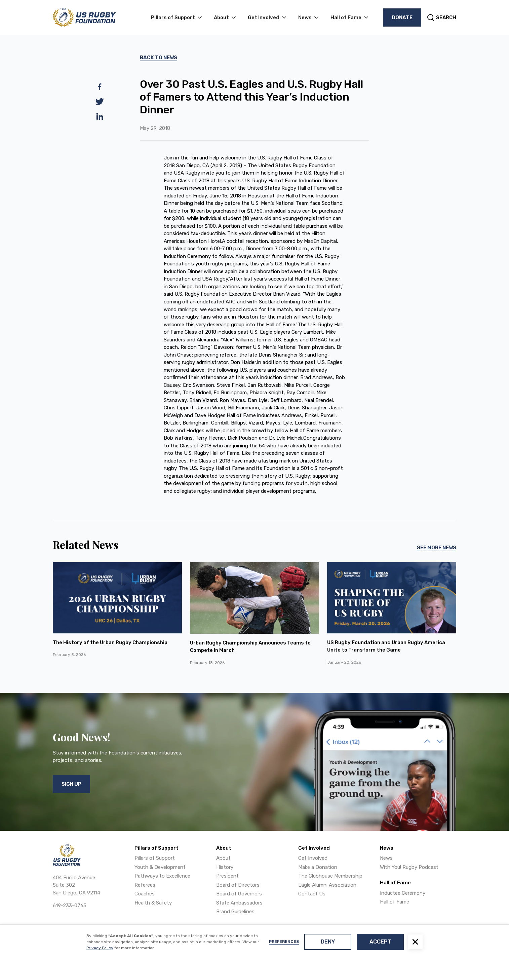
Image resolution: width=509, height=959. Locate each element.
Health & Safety (153, 903)
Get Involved (312, 858)
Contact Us (311, 894)
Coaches (144, 894)
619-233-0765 (69, 905)
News (386, 858)
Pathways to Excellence (162, 876)
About (223, 858)
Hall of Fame (394, 902)
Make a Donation (317, 867)
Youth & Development (160, 867)
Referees (144, 885)
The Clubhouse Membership (330, 876)
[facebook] (100, 87)
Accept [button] (380, 941)
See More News (436, 548)
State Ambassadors (239, 903)
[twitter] (100, 102)
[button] (415, 941)
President (227, 876)
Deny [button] (328, 941)
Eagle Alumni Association (327, 885)
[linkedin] (100, 116)
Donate (402, 17)
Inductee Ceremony (402, 893)
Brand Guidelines (235, 912)
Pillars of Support (154, 858)
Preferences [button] (284, 941)
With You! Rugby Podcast (409, 867)
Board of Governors (239, 894)
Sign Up (71, 784)
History (224, 867)
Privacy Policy (99, 948)
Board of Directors (238, 885)
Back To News (158, 57)
